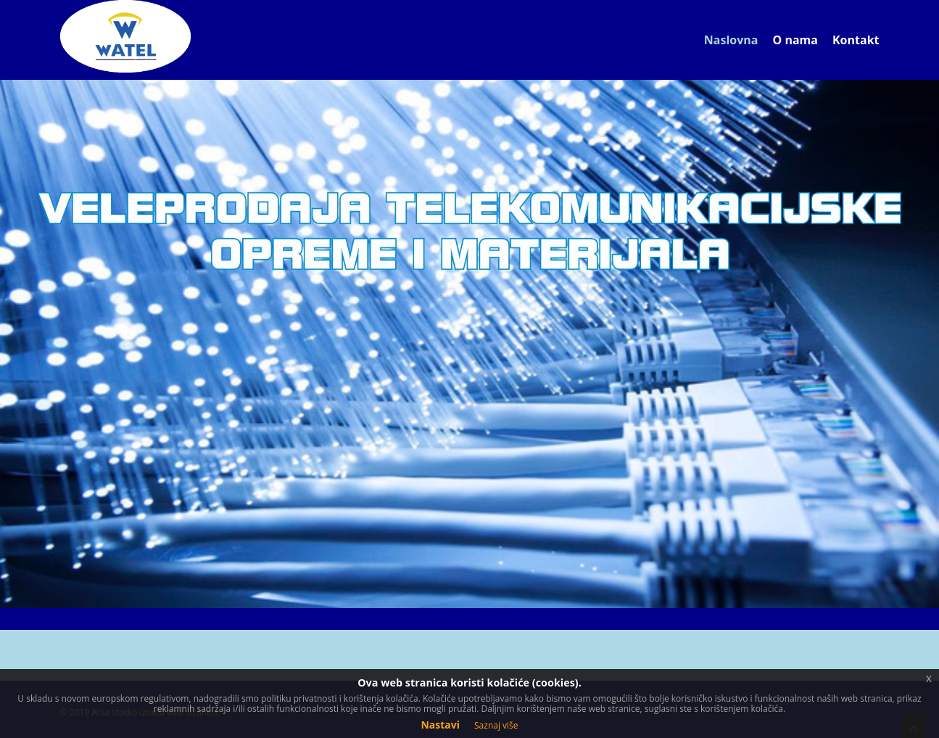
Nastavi (440, 724)
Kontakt (856, 40)
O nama (795, 40)
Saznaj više (496, 725)
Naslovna (731, 40)
